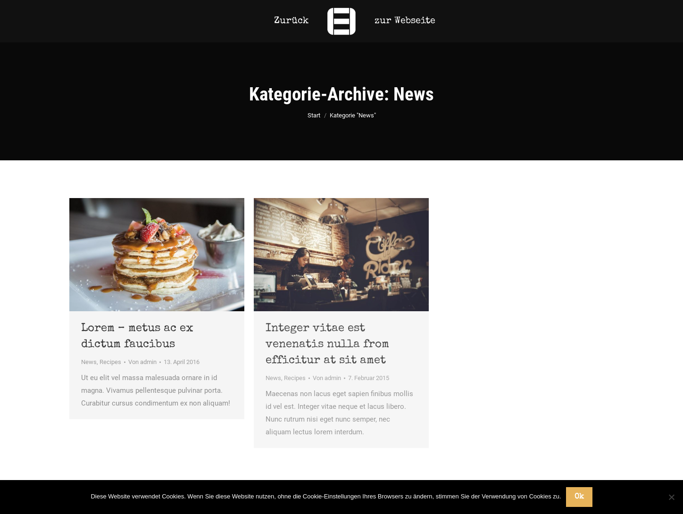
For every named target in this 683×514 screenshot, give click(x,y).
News (89, 361)
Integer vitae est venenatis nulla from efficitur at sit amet (327, 344)
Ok (579, 497)
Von (142, 361)
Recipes (110, 361)
